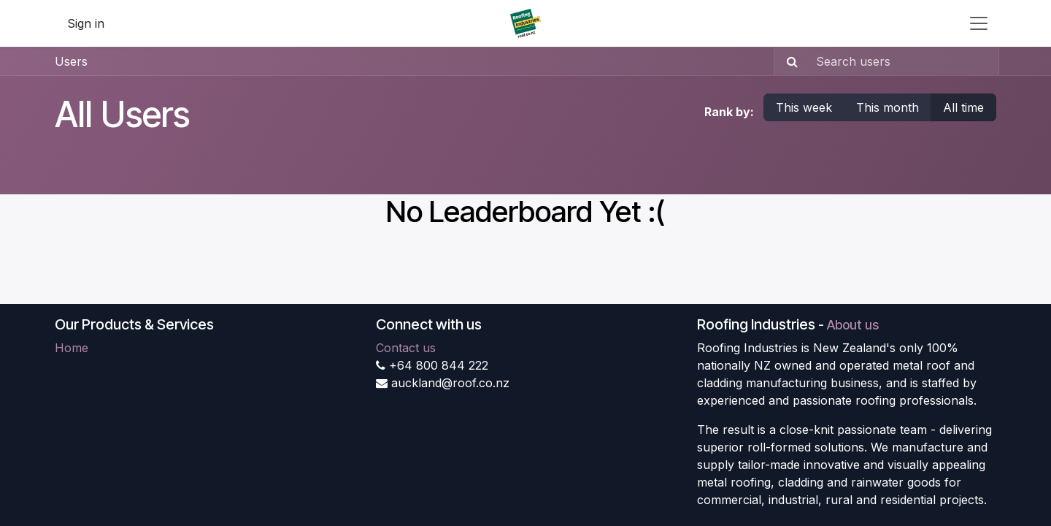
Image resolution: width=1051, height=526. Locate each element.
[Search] (787, 61)
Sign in (85, 23)
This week (804, 107)
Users (71, 61)
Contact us (406, 347)
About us (853, 324)
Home (71, 347)
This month (887, 107)
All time (963, 107)
